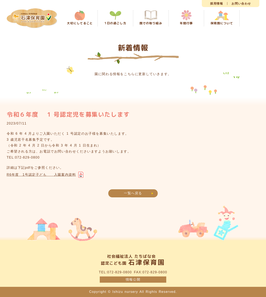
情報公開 (133, 279)
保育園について (222, 18)
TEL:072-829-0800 (115, 272)
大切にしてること (80, 17)
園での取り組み (150, 18)
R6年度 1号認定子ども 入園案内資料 (41, 174)
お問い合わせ (241, 3)
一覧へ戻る (133, 193)
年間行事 (186, 17)
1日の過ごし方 (115, 18)
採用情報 (216, 3)
